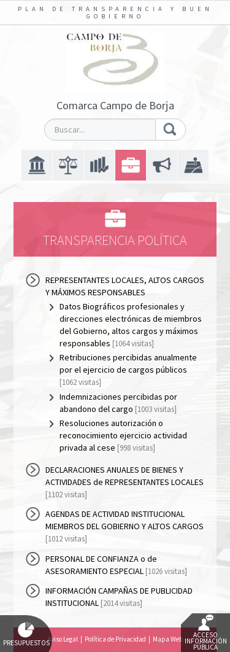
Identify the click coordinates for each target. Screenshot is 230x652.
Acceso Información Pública (206, 633)
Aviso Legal (62, 639)
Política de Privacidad (115, 639)
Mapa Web (168, 639)
